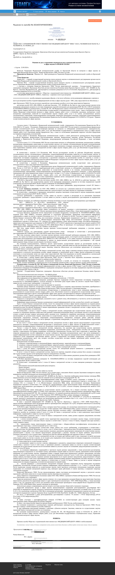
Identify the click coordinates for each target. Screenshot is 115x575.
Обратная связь (58, 565)
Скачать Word (32, 14)
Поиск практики (39, 11)
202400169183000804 (43, 24)
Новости (62, 11)
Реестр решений (52, 11)
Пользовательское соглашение (33, 566)
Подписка (48, 565)
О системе (28, 565)
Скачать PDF (21, 14)
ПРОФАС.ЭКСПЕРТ (22, 11)
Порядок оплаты (29, 567)
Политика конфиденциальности (33, 569)
